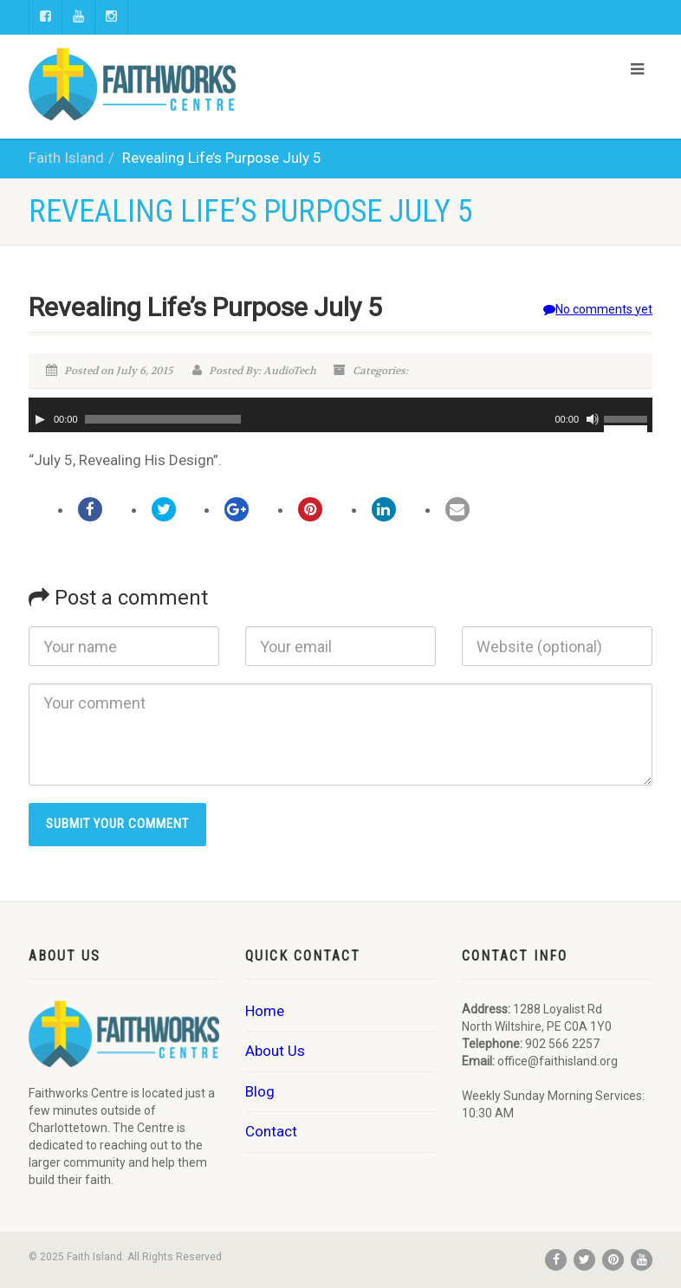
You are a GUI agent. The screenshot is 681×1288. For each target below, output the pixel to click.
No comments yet (597, 309)
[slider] (163, 419)
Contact (271, 1131)
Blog (260, 1091)
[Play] (40, 419)
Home (264, 1010)
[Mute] (593, 419)
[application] (340, 415)
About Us (275, 1050)
